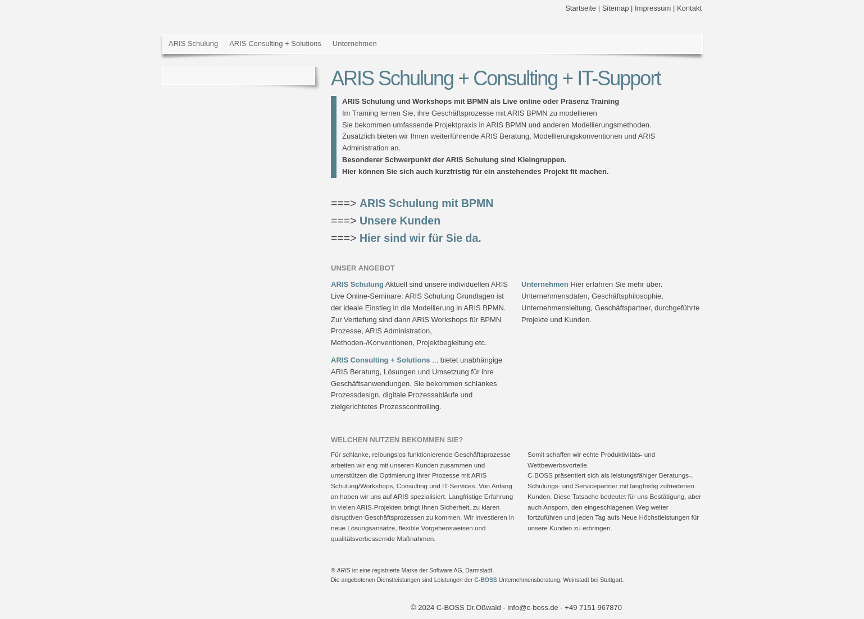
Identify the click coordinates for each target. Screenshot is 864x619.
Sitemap (615, 8)
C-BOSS (485, 580)
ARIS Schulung (193, 43)
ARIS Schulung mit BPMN (426, 203)
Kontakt (689, 8)
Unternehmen (355, 43)
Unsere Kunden (400, 220)
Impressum (653, 8)
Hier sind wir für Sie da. (420, 238)
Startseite (580, 8)
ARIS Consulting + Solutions (275, 43)
